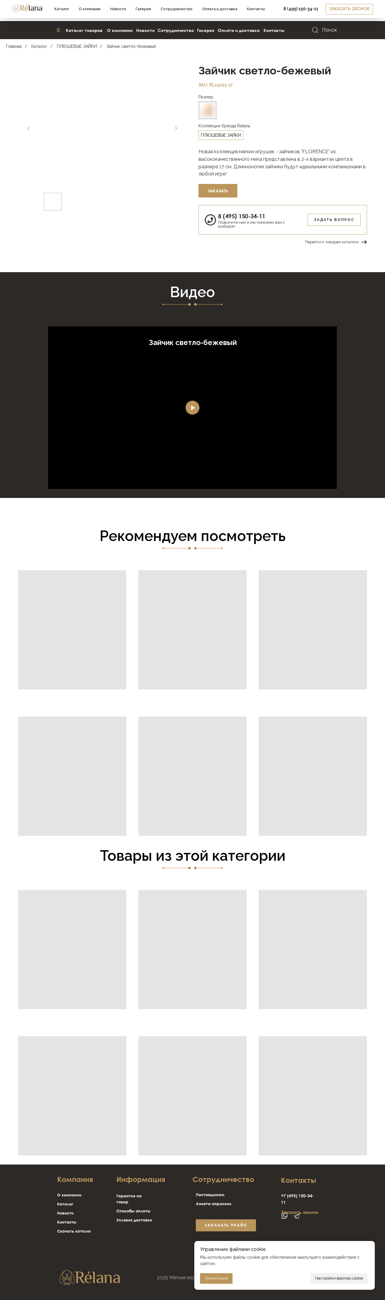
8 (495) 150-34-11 (241, 215)
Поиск (329, 30)
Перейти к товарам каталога (332, 242)
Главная (14, 46)
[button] (303, 11)
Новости (65, 1213)
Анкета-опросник (213, 1203)
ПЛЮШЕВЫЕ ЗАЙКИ (77, 46)
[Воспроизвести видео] (192, 407)
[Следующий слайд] (175, 128)
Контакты (66, 1222)
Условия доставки (134, 1220)
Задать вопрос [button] (334, 220)
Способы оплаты (133, 1210)
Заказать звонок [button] (300, 1212)
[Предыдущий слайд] (28, 128)
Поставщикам (210, 1194)
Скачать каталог (74, 1231)
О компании (69, 1195)
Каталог (39, 46)
